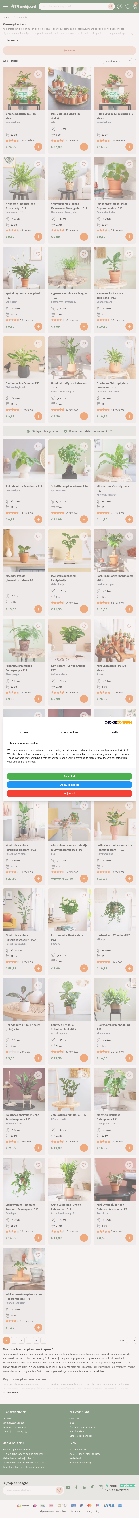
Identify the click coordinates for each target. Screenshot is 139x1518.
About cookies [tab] (69, 732)
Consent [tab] (25, 732)
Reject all (69, 793)
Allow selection (69, 784)
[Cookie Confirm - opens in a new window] (118, 722)
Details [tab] (114, 732)
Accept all (69, 776)
